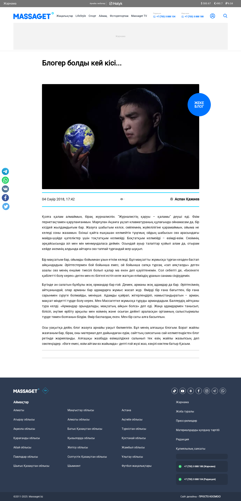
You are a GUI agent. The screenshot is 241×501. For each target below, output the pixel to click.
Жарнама (10, 3)
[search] (225, 16)
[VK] (190, 391)
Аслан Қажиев (184, 199)
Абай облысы (22, 447)
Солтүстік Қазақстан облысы (87, 456)
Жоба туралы (185, 411)
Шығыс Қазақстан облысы (31, 466)
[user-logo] (212, 16)
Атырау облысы (24, 419)
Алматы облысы (79, 419)
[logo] (33, 16)
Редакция (182, 439)
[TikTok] (174, 391)
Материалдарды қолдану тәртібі (198, 430)
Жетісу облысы (78, 447)
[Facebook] (198, 391)
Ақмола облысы (24, 429)
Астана (126, 410)
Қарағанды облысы (26, 438)
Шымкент (74, 466)
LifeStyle (81, 16)
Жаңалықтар (64, 16)
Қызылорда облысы (81, 438)
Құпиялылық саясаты (190, 448)
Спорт (92, 16)
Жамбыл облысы (133, 447)
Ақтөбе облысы (132, 419)
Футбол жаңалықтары (136, 466)
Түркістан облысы (134, 429)
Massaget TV (139, 16)
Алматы (18, 410)
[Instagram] (206, 391)
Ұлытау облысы (132, 456)
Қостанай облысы (134, 438)
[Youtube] (182, 391)
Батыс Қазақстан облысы (85, 429)
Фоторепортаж (119, 16)
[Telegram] (215, 391)
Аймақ (103, 16)
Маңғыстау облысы (81, 410)
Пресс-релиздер (186, 420)
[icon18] (45, 391)
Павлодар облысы (25, 456)
